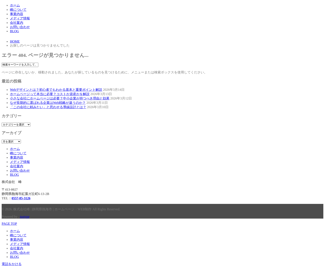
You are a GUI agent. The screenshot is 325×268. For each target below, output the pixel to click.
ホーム (15, 5)
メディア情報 (20, 18)
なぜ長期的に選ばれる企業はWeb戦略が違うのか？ (48, 102)
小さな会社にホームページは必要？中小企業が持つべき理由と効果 (59, 98)
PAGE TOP (9, 223)
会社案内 (16, 22)
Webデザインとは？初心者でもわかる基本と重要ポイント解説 (56, 89)
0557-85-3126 (21, 198)
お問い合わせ (20, 27)
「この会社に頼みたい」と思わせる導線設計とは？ (48, 107)
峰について (18, 9)
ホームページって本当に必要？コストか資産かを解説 (50, 94)
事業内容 (16, 14)
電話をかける (12, 264)
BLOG (14, 31)
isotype (24, 216)
